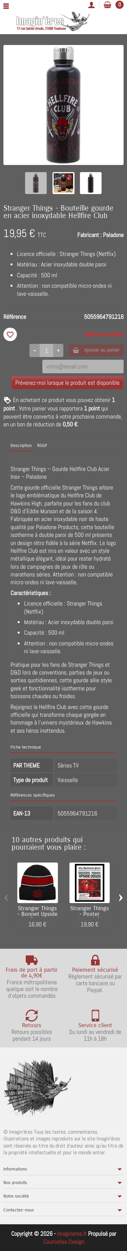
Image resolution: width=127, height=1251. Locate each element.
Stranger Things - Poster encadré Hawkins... (89, 917)
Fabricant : (89, 235)
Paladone (113, 235)
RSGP (42, 445)
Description (21, 445)
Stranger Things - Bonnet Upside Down (37, 914)
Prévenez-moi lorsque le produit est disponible (67, 382)
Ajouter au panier (96, 350)
